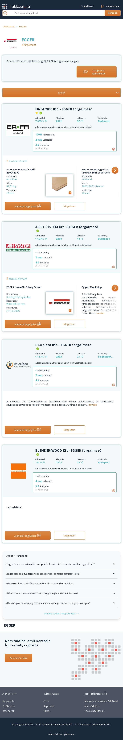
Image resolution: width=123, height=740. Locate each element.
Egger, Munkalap (92, 287)
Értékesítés (8, 706)
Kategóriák (8, 710)
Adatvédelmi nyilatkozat (61, 734)
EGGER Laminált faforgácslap (23, 287)
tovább (100, 313)
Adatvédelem (91, 706)
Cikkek (46, 710)
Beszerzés (8, 701)
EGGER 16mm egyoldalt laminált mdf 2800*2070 (96, 171)
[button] (115, 171)
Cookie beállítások (94, 710)
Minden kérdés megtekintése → (61, 613)
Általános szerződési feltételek (101, 701)
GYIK (46, 701)
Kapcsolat (48, 706)
